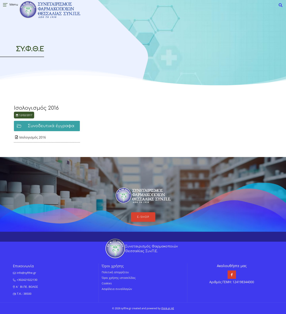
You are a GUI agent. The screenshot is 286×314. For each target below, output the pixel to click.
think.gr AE (167, 308)
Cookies (107, 283)
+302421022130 (27, 280)
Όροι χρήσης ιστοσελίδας (119, 278)
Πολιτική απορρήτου (115, 272)
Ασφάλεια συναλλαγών (117, 289)
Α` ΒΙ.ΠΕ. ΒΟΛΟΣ (27, 287)
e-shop (143, 217)
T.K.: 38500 (24, 294)
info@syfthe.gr (26, 273)
